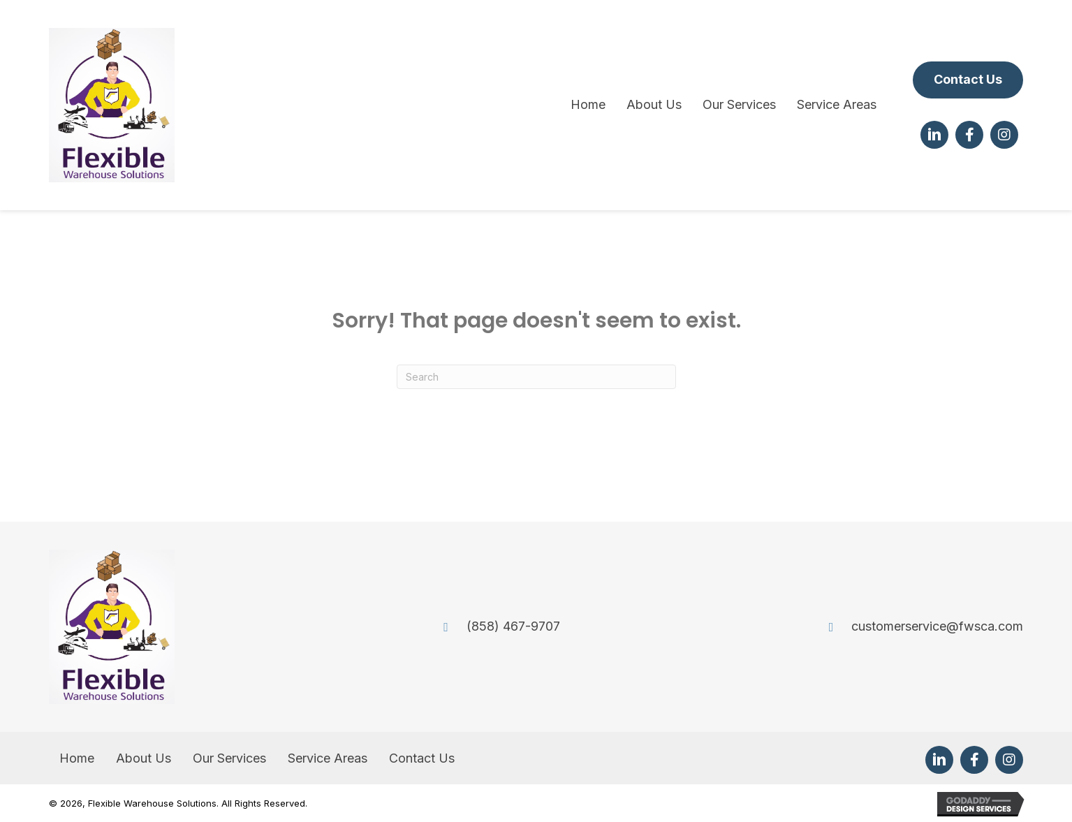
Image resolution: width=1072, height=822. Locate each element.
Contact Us (422, 758)
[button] (968, 79)
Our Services (229, 758)
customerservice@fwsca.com (937, 626)
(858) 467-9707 (513, 626)
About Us (143, 758)
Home (76, 758)
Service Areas (327, 758)
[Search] (536, 377)
